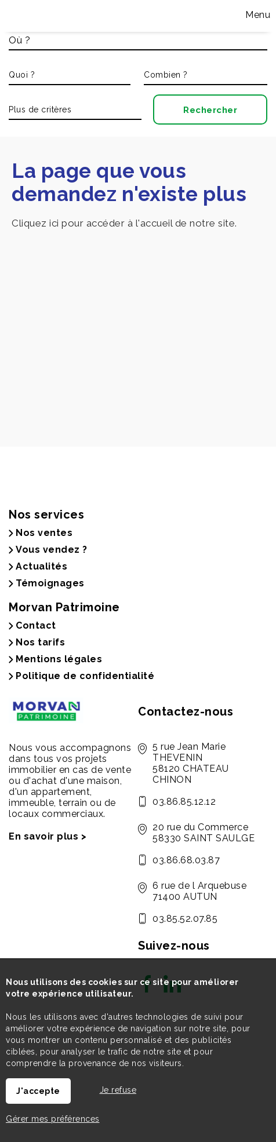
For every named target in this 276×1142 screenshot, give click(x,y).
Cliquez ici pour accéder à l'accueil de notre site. (124, 223)
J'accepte (38, 1091)
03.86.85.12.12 (184, 801)
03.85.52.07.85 (184, 918)
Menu (257, 14)
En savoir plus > (47, 836)
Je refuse (118, 1089)
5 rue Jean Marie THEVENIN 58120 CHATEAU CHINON (190, 763)
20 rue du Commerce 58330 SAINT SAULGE (203, 833)
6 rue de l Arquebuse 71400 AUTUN (199, 891)
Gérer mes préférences (53, 1118)
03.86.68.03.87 (186, 860)
